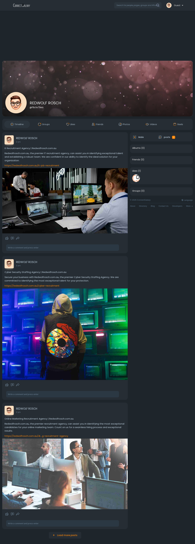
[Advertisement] (97, 36)
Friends (136, 159)
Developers (177, 206)
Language (187, 200)
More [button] (189, 206)
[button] (137, 5)
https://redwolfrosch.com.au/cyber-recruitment (32, 285)
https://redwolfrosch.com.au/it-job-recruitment (32, 165)
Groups (136, 191)
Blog (153, 206)
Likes (134, 171)
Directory (143, 206)
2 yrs (18, 141)
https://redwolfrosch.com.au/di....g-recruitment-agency (36, 436)
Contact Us (163, 206)
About (132, 206)
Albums (136, 148)
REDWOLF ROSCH (45, 103)
